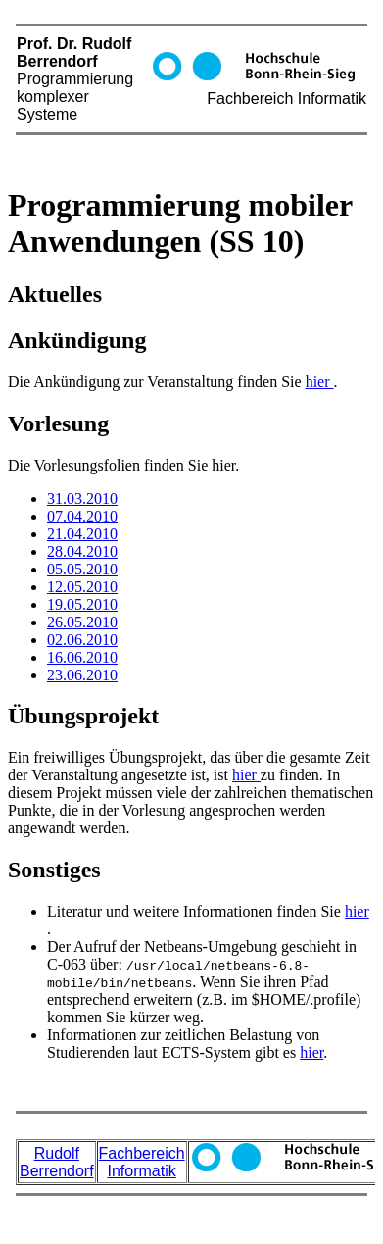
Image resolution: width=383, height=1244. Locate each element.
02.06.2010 (82, 639)
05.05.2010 (82, 569)
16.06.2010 (82, 657)
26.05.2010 (82, 622)
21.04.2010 (82, 533)
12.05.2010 (82, 586)
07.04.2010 (82, 516)
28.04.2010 (82, 551)
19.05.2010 (82, 604)
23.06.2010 (82, 675)
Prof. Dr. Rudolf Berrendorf (191, 89)
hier (320, 381)
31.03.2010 (82, 498)
